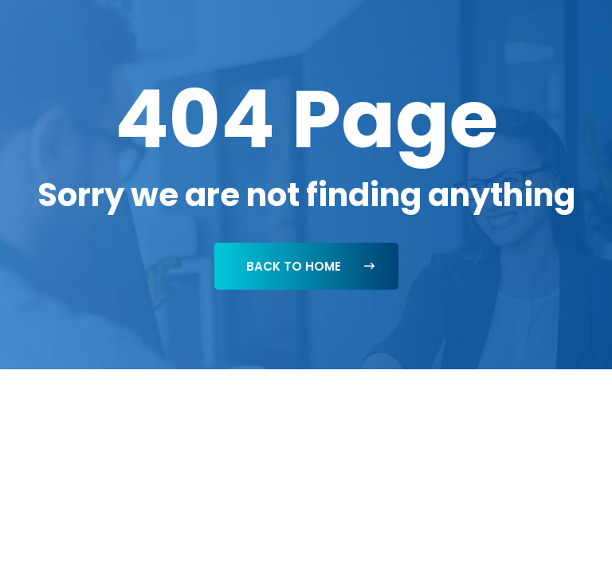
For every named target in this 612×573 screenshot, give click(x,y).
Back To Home (310, 266)
